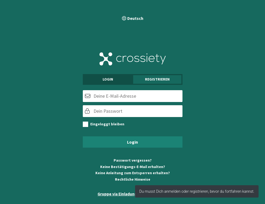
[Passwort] (133, 111)
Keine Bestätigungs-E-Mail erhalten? (132, 166)
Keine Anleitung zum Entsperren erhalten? (132, 172)
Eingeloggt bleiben (107, 124)
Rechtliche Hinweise (132, 179)
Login (108, 79)
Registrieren (157, 79)
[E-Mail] (133, 96)
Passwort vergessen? (133, 160)
